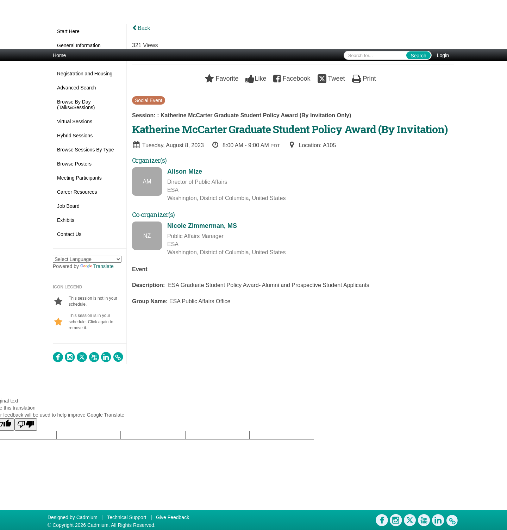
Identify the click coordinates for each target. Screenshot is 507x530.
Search (418, 55)
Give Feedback (172, 517)
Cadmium (87, 517)
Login (443, 55)
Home (59, 55)
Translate (97, 266)
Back (141, 28)
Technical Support (126, 517)
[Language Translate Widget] (87, 259)
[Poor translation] (25, 424)
